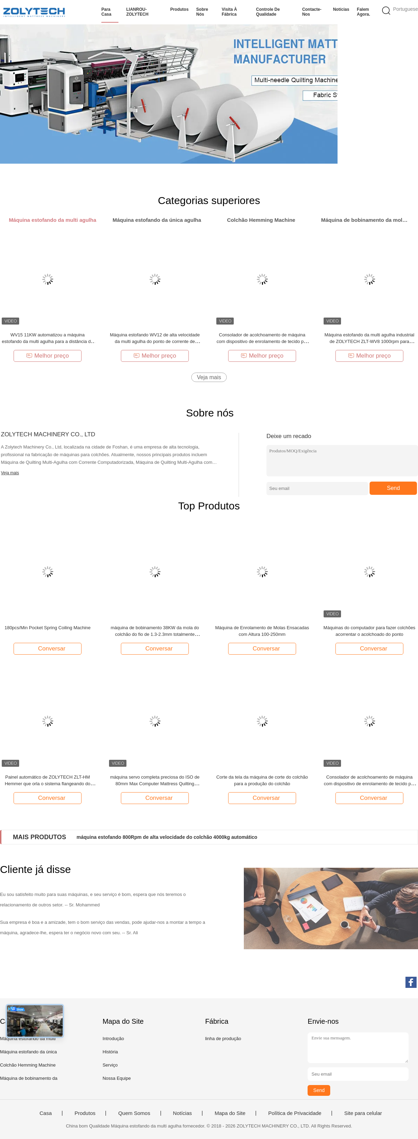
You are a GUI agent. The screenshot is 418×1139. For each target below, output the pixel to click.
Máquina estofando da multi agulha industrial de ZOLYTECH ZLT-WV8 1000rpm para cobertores (369, 341)
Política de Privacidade (295, 1113)
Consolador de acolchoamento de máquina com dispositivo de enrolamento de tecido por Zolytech (262, 341)
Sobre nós (202, 12)
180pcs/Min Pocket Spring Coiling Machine (48, 627)
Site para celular (363, 1113)
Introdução (113, 1038)
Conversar (48, 648)
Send (393, 488)
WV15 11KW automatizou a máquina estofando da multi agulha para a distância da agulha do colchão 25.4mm (47, 341)
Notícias (341, 9)
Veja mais (209, 377)
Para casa (106, 12)
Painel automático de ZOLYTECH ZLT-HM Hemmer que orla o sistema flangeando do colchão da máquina (48, 783)
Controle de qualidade (268, 12)
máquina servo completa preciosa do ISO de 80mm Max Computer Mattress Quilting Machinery (155, 783)
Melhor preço (47, 355)
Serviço (109, 1065)
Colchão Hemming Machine (28, 1065)
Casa (45, 1113)
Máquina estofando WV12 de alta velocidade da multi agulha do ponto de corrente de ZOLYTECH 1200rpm (155, 341)
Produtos (179, 9)
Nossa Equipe (116, 1078)
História (110, 1051)
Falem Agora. (363, 12)
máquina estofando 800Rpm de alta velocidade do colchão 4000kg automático (167, 837)
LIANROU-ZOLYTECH (137, 12)
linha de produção (223, 1038)
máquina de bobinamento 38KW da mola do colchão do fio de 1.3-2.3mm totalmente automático (155, 634)
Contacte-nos (311, 12)
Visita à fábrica (229, 12)
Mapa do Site (230, 1113)
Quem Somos (134, 1113)
